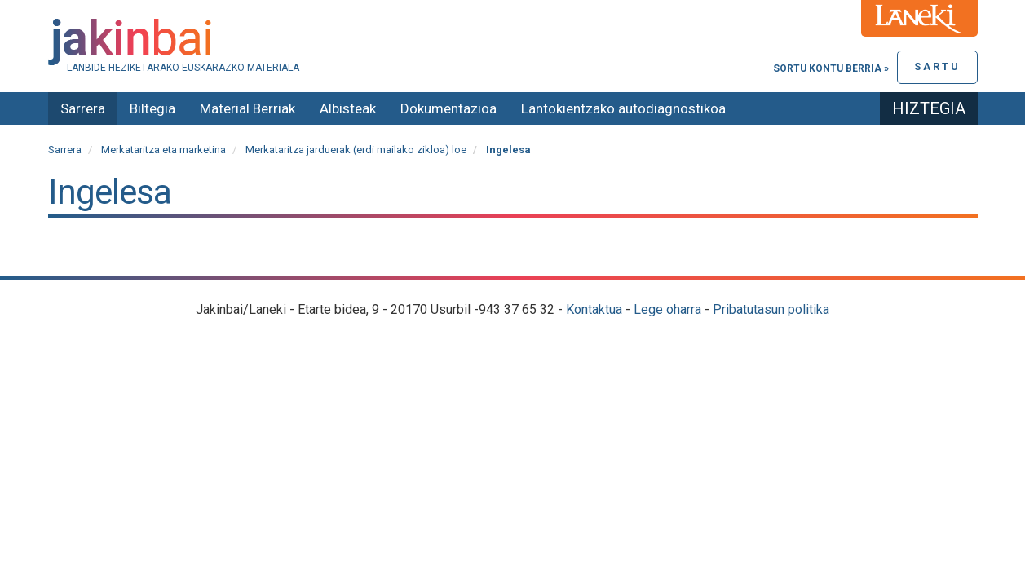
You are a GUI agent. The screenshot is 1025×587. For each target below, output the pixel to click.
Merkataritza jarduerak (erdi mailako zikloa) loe (355, 149)
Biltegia (152, 108)
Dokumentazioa (448, 108)
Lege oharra (667, 309)
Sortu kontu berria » (831, 68)
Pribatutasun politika (771, 309)
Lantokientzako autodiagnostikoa (623, 108)
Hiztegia (928, 108)
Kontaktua (594, 309)
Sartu (937, 66)
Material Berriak (247, 108)
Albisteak (348, 108)
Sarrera (82, 108)
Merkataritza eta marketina (163, 149)
